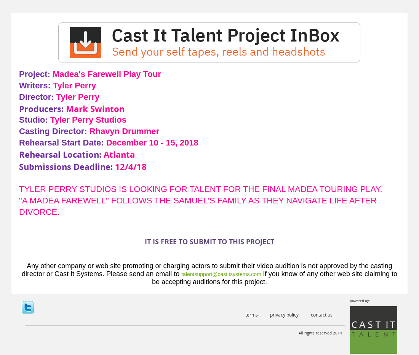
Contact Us (322, 315)
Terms (251, 315)
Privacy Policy (284, 315)
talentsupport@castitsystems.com (221, 274)
